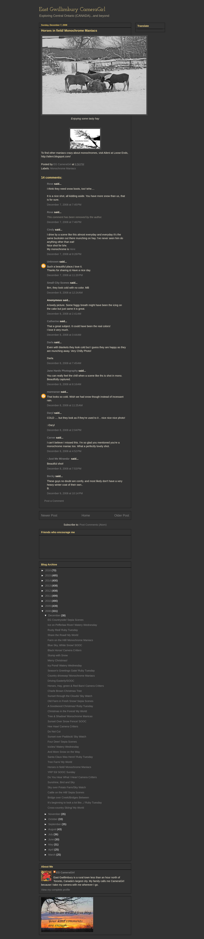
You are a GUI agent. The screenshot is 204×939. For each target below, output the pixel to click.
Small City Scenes (58, 282)
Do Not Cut (54, 731)
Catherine (53, 321)
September (55, 824)
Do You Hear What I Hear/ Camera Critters (72, 777)
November (54, 814)
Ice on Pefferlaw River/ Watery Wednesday (72, 624)
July (51, 834)
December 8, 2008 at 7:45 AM (64, 363)
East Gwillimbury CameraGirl (72, 9)
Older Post (121, 515)
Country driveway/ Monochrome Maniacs (71, 675)
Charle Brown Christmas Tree (65, 690)
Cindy (50, 229)
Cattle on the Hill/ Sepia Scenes (66, 792)
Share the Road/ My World (63, 635)
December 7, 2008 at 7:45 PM (64, 204)
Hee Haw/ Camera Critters (63, 726)
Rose (50, 183)
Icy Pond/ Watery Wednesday (65, 665)
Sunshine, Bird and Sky (61, 782)
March (52, 854)
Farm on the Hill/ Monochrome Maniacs (70, 640)
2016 (48, 570)
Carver (51, 437)
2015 (48, 575)
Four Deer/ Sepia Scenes (62, 741)
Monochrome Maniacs (63, 168)
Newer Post (49, 515)
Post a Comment (54, 500)
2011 (48, 595)
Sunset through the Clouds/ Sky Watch (70, 696)
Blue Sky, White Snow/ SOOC (65, 645)
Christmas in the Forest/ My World (67, 711)
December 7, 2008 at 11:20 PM (65, 275)
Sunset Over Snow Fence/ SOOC (67, 721)
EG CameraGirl (65, 872)
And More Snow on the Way (64, 751)
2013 (48, 585)
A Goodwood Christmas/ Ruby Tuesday (70, 706)
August (52, 829)
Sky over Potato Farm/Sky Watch (67, 787)
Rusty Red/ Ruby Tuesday (63, 630)
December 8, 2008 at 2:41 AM (64, 313)
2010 (48, 600)
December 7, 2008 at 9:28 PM (64, 254)
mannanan (53, 391)
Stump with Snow (58, 655)
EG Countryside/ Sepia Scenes (66, 619)
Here (72, 249)
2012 (48, 590)
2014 (48, 580)
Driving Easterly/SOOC (61, 680)
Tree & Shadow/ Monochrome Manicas (70, 716)
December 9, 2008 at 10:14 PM (65, 493)
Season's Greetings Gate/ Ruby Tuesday (71, 670)
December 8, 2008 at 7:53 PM (64, 468)
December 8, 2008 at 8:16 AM (64, 384)
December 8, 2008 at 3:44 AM (64, 334)
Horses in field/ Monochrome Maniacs (69, 767)
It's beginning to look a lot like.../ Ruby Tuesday (75, 802)
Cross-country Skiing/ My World (66, 807)
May (51, 844)
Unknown (53, 261)
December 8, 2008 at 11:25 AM (65, 405)
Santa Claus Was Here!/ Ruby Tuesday (70, 756)
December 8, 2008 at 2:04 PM (64, 430)
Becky (51, 476)
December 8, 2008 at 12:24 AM (65, 292)
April (51, 849)
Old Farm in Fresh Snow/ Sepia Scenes (70, 701)
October (53, 819)
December (54, 615)
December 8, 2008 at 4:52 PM (64, 451)
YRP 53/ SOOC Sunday (61, 772)
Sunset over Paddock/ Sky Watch (67, 736)
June (51, 839)
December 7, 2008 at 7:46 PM (64, 222)
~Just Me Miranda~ (58, 458)
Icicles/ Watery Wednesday (63, 746)
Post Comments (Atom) (93, 524)
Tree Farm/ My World (60, 762)
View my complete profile (55, 889)
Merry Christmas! (57, 660)
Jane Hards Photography (62, 370)
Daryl (50, 412)
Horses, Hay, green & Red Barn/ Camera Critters (76, 685)
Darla (50, 342)
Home (86, 515)
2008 (48, 611)
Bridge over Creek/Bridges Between (68, 797)
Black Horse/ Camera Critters (64, 650)
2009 (48, 605)
